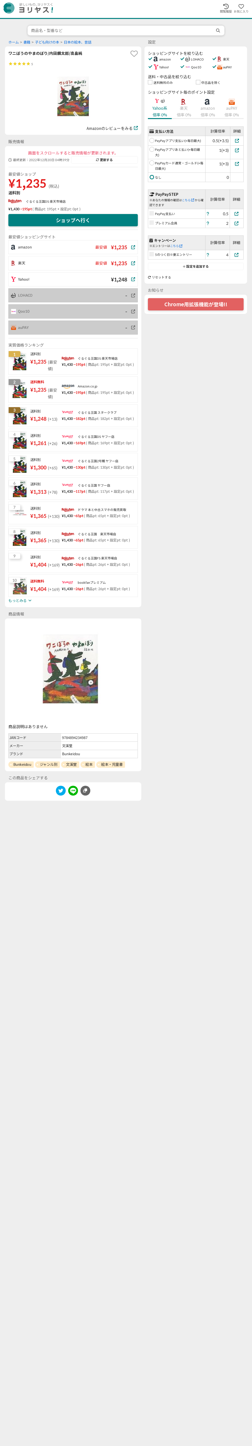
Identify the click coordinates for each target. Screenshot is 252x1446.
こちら (188, 200)
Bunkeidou (22, 764)
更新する (104, 160)
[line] (73, 791)
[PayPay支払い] (236, 213)
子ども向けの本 (47, 42)
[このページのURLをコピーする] (85, 791)
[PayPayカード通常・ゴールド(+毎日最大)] (237, 163)
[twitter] (61, 791)
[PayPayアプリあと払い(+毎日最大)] (237, 150)
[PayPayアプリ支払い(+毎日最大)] (237, 140)
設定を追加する (196, 266)
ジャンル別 (49, 764)
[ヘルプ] (208, 213)
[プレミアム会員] (236, 223)
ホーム (13, 42)
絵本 (89, 764)
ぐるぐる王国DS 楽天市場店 (46, 201)
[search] (218, 30)
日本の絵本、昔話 (77, 42)
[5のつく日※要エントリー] (236, 254)
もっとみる (20, 600)
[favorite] (134, 53)
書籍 (26, 42)
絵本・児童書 (112, 764)
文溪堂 (71, 764)
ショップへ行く (73, 220)
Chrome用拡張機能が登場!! (195, 304)
